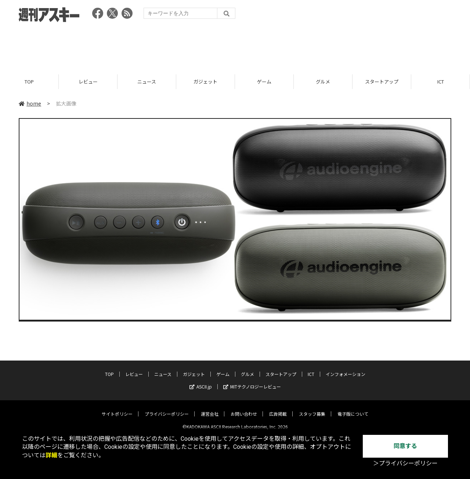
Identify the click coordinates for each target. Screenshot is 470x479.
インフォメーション (345, 368)
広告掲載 (278, 408)
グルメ (323, 81)
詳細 (51, 455)
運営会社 (209, 408)
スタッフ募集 (312, 408)
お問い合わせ (244, 408)
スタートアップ (381, 81)
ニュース (146, 81)
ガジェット (205, 81)
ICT (440, 81)
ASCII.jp (200, 381)
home (30, 103)
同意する (405, 446)
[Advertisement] (235, 46)
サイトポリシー (117, 408)
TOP (29, 81)
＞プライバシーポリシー (405, 463)
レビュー (88, 81)
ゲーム (264, 81)
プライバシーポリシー (167, 408)
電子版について (352, 408)
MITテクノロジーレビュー (252, 381)
